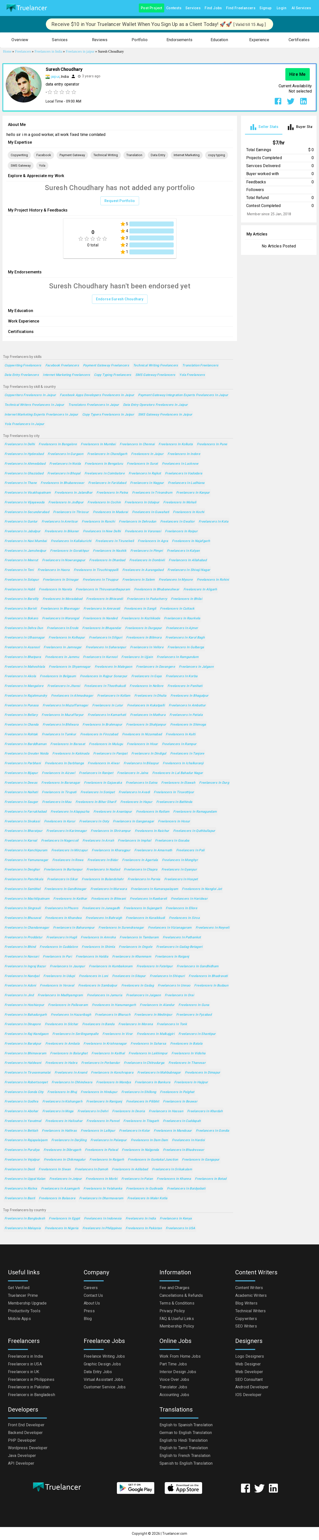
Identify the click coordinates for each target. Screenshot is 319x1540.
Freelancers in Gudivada (144, 1189)
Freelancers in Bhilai (186, 599)
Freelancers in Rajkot (145, 473)
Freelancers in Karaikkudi (145, 918)
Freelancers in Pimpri (146, 551)
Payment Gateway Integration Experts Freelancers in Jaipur (183, 395)
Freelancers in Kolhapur (67, 638)
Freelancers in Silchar (61, 1024)
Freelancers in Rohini (213, 580)
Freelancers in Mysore (176, 580)
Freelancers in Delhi (19, 444)
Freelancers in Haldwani (22, 1063)
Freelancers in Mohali (179, 502)
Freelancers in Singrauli (22, 908)
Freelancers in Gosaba (172, 841)
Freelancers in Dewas (20, 783)
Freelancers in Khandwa (63, 918)
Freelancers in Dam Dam (149, 1140)
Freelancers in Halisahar (64, 1121)
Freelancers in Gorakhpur (69, 551)
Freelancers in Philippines (102, 1228)
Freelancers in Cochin (104, 502)
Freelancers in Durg (214, 783)
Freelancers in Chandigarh (107, 454)
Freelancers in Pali (190, 850)
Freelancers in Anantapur (112, 812)
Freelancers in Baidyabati (186, 1189)
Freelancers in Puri (57, 957)
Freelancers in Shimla (98, 947)
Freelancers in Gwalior (177, 522)
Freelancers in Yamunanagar (26, 860)
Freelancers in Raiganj (172, 957)
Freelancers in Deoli (19, 1169)
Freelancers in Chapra (141, 870)
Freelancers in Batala (186, 1044)
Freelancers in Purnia (144, 879)
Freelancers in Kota (213, 522)
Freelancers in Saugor (21, 802)
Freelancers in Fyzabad (194, 1015)
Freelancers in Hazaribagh (71, 1015)
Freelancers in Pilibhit (142, 1101)
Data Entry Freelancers (21, 375)
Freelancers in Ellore (181, 908)
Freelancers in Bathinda (174, 802)
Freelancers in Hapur (136, 802)
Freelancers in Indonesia (103, 1218)
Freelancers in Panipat (110, 754)
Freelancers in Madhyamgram (60, 995)
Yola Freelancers (192, 375)
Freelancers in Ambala (62, 1044)
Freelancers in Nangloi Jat (202, 889)
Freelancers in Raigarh (106, 1160)
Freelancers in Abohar (21, 1111)
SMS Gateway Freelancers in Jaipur (165, 415)
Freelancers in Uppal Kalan (24, 1179)
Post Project (151, 8)
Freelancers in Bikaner (62, 531)
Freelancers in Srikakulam (172, 1169)
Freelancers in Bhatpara (22, 657)
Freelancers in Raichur (152, 831)
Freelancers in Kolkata (176, 444)
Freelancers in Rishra (20, 1189)
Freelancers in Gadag (137, 986)
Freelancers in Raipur (181, 531)
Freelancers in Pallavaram (68, 1005)
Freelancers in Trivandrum (152, 493)
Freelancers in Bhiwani (108, 899)
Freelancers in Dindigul (148, 754)
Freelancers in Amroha (98, 937)
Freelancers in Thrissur (71, 512)
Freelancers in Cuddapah (182, 1121)
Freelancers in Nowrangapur (63, 560)
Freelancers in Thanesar (187, 1063)
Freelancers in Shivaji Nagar (188, 570)
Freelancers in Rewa (67, 860)
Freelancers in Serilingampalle (75, 1034)
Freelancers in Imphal (134, 841)
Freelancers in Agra (153, 541)
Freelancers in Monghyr (180, 860)
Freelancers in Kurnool (100, 657)
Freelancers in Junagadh (101, 908)
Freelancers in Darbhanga (64, 763)
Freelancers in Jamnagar (63, 647)
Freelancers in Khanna (174, 1179)
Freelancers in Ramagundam (195, 812)
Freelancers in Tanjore (187, 754)
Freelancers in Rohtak (21, 734)
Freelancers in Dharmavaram (101, 1198)
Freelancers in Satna (141, 783)
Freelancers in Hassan (166, 1111)
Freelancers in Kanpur (193, 493)
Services (193, 8)
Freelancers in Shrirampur (111, 831)
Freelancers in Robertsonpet (26, 1082)
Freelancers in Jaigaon (143, 995)
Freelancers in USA (180, 1228)
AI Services (301, 8)
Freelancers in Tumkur (59, 734)
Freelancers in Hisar (142, 744)
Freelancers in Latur (107, 705)
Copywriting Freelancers (22, 365)
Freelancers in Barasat (67, 744)
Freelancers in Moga (58, 1111)
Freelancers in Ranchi (98, 522)
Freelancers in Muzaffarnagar (65, 705)
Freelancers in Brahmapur (102, 725)
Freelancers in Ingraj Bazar (25, 966)
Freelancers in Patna (112, 493)
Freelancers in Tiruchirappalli (96, 570)
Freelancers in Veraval (57, 986)
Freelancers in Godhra (21, 1101)
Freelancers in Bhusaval (22, 918)
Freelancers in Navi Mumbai (25, 541)
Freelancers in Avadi (134, 792)
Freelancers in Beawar (180, 1101)
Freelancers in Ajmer (182, 628)
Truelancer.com (174, 1534)
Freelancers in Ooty (94, 821)
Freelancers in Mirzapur (69, 850)
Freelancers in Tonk (172, 1024)
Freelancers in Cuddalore (59, 947)
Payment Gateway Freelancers (106, 365)
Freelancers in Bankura (152, 1082)
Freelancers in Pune (212, 444)
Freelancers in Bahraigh (104, 918)
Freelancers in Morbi (101, 1179)
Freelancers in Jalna (132, 773)
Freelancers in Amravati (101, 609)
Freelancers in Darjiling (68, 1140)
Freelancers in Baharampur (73, 928)
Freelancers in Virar (117, 1034)
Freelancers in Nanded (100, 618)
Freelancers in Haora (54, 570)
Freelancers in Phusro (61, 908)
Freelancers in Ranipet (96, 773)
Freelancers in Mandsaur (173, 1131)
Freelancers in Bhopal (63, 473)
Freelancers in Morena (135, 1024)
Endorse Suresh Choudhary (119, 299)
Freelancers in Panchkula (23, 879)
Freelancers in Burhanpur (63, 870)
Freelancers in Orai (179, 995)
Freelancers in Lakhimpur (148, 1053)
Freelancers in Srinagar (61, 580)
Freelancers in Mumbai (98, 444)
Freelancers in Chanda (21, 725)
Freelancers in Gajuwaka (103, 783)
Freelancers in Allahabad (188, 560)
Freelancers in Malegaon (113, 667)
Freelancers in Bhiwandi (104, 599)
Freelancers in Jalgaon (196, 667)
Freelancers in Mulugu (106, 744)
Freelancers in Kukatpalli (146, 705)
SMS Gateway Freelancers (155, 375)
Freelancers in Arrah (98, 841)
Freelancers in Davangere (155, 667)
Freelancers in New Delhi (102, 531)
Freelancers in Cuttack (177, 609)
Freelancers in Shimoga (188, 725)
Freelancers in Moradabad (62, 599)
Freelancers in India (141, 1218)
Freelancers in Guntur (21, 522)
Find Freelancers (240, 8)
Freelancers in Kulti (180, 734)
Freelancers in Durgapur (143, 628)
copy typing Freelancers (112, 375)
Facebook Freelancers (62, 365)
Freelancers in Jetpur (65, 1179)
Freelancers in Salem (138, 580)
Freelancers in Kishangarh (62, 1101)
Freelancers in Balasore (57, 1198)
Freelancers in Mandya (113, 1082)
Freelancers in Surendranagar (121, 928)
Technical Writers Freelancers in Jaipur (34, 405)
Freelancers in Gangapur (201, 1160)
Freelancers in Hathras (59, 1131)
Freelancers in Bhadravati (208, 976)
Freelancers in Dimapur (202, 1073)
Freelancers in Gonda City (23, 1092)
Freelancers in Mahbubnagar (159, 1073)
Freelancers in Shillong (138, 1092)
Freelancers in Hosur (174, 821)
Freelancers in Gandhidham (197, 966)
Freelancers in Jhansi (63, 686)
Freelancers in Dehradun (137, 522)
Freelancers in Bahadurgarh (25, 1015)
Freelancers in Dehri (93, 1111)
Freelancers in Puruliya (22, 1150)
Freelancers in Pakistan (144, 1228)
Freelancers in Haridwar (189, 899)
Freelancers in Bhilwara (61, 725)
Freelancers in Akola (20, 676)
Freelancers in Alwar (103, 763)
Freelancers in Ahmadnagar (72, 696)
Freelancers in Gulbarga (185, 647)
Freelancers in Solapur (21, 580)
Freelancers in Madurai (110, 512)
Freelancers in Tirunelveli (114, 541)
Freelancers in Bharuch (112, 1015)
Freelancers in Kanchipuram (25, 850)
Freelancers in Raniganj (104, 1101)
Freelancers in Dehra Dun (23, 628)
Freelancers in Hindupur (99, 1092)
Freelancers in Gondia (212, 1131)
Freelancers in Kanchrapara (112, 1073)
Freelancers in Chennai (137, 444)
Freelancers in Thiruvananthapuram (103, 589)
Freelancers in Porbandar (100, 1063)
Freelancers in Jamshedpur (25, 551)
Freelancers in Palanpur (108, 1140)
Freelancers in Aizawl (58, 773)
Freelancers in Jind (19, 995)
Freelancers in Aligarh (200, 589)
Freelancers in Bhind (20, 947)
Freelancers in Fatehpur (155, 966)
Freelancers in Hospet (181, 879)
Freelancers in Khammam (131, 957)
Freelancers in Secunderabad (26, 512)
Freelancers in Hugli (61, 937)
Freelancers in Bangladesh (24, 1218)
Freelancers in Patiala (186, 715)
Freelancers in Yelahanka (102, 1189)
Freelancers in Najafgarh (191, 541)
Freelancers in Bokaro (21, 618)
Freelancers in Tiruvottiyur (174, 792)
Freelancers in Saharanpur (106, 647)
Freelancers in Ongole (135, 947)
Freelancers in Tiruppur (101, 580)
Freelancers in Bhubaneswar (62, 483)
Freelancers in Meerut (21, 560)
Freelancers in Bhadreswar (183, 1150)
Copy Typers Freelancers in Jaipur (108, 415)
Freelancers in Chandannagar (26, 928)
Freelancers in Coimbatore (104, 473)
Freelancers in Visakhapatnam (27, 493)
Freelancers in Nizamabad (142, 734)
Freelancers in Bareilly (21, 599)
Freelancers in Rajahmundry (25, 696)
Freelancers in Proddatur (23, 937)
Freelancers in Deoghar (22, 870)
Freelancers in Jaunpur (67, 966)
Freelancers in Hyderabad (24, 454)
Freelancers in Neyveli (212, 928)
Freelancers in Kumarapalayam (154, 889)
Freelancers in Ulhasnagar (24, 638)
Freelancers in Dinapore (22, 1024)
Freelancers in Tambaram (139, 937)
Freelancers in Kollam (113, 696)
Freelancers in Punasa (21, 705)
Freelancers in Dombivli (147, 560)
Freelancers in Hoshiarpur (24, 1005)
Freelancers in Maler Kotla (147, 1198)
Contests (173, 8)
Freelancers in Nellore (146, 686)
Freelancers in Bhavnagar (60, 609)
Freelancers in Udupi (59, 976)
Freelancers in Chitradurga (144, 1063)
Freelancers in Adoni (20, 986)
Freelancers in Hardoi (188, 1140)
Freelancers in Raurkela (182, 618)
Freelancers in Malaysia (22, 1228)
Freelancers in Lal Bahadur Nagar (177, 773)
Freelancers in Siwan (55, 1169)
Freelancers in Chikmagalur (65, 1160)
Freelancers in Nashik (109, 551)
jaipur (55, 77)
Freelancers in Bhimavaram (25, 1053)
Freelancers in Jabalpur (22, 531)
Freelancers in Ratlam (152, 812)
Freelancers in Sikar (62, 879)
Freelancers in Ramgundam (177, 657)
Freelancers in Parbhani (22, 763)
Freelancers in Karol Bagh (185, 638)
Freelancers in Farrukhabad (25, 812)
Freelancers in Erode (62, 628)
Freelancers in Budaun (211, 986)
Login (282, 8)
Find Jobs (213, 8)
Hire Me (297, 74)
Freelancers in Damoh (91, 1169)
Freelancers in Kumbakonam (110, 966)
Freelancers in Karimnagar (66, 831)
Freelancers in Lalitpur (98, 1131)
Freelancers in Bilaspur (141, 763)
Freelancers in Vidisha (188, 1053)
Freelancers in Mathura (147, 715)
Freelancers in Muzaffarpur (63, 715)
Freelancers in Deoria (128, 1111)
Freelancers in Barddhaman (25, 744)
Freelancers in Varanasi (143, 531)
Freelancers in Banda (98, 1024)
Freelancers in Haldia (92, 957)
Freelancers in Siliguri (105, 638)
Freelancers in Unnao (174, 986)
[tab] (263, 127)
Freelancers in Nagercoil (60, 841)
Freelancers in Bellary (21, 715)
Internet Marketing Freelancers (66, 375)
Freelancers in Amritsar (60, 522)
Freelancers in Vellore (146, 647)
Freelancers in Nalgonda (140, 1150)
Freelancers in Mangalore (23, 686)
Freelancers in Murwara (108, 889)
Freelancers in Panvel (102, 1121)
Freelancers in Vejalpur (22, 1160)
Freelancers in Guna (193, 1005)
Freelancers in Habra (61, 1063)
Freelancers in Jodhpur (65, 502)
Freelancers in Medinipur (153, 1015)
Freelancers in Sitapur (129, 976)
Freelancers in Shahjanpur (146, 725)
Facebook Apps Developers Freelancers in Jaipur (97, 395)
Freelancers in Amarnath (153, 850)
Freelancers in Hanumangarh (114, 1005)
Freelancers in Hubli (19, 589)
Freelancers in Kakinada (70, 754)
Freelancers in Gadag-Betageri (179, 947)
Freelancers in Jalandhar (73, 493)
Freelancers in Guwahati (150, 512)
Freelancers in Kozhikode (140, 618)
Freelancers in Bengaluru (104, 464)
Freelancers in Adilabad (130, 1169)
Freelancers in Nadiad (103, 870)
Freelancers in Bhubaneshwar (156, 589)
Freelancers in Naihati (21, 792)
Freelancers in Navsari (21, 957)
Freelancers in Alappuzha (70, 812)
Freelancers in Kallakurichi (71, 541)
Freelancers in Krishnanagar (105, 1044)
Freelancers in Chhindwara (72, 1082)
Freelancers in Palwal (101, 1150)
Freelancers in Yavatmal (22, 1121)
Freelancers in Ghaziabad (23, 473)
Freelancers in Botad (210, 1179)
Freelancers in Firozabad (99, 734)
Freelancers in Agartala (140, 860)
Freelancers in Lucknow (180, 464)
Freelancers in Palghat (177, 1092)
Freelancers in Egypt (64, 1218)
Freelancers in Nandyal (21, 976)
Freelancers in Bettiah (21, 1131)
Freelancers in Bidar (102, 860)
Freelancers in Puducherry (147, 599)
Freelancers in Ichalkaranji (183, 763)
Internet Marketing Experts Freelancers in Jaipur (41, 415)
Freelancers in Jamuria (104, 995)
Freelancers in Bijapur (21, 773)
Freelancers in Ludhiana (186, 483)
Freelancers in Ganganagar (133, 821)
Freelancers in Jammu (62, 657)
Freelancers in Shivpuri (167, 976)
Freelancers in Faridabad (107, 483)
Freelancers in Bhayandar (101, 628)
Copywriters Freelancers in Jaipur (30, 395)
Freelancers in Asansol (22, 647)
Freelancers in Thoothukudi (105, 686)
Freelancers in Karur (59, 821)
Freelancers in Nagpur (147, 483)
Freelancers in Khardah (205, 1111)
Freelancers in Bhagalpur (189, 696)
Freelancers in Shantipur (197, 1034)
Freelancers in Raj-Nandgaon (26, 1034)
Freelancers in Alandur (157, 1005)
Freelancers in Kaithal (108, 1053)
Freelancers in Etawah (178, 783)
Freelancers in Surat (142, 464)
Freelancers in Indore (183, 454)
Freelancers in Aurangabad (142, 570)
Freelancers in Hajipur (191, 1082)
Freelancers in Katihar (70, 899)
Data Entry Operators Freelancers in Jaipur (155, 405)
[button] (20, 40)
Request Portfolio (120, 201)
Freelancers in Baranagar (60, 783)
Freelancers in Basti (19, 1198)
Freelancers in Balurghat (68, 1053)
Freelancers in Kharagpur (111, 850)
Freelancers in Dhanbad (107, 560)
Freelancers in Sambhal (22, 889)
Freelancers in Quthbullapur (194, 831)
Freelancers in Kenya (176, 1218)
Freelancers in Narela (55, 589)
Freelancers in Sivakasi (22, 821)
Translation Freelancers (200, 365)
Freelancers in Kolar (134, 1131)
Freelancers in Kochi (188, 512)
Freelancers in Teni (19, 570)
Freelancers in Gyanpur (179, 870)
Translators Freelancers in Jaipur (93, 405)
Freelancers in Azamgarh (60, 1189)
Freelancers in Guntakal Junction (153, 1160)
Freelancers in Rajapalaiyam (25, 1140)
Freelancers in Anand (71, 1073)
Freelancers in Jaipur (147, 454)
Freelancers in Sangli (140, 609)
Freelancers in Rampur (179, 744)
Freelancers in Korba (181, 676)
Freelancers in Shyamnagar (69, 667)
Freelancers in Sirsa (184, 918)
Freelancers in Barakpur (22, 1044)
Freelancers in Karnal (20, 841)
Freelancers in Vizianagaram (170, 928)
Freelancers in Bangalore (58, 444)
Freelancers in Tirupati (59, 792)
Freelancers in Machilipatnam (26, 899)
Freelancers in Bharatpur (23, 831)
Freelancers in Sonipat (98, 792)
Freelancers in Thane (20, 483)
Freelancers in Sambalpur (97, 986)
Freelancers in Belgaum (58, 676)
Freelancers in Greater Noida (26, 754)
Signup (265, 8)
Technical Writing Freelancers (155, 365)
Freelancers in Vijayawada (24, 502)
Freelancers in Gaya (146, 676)
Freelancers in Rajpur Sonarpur (103, 676)
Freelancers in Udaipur (142, 502)
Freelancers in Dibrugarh (62, 1150)
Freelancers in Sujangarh (143, 908)
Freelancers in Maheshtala (24, 667)
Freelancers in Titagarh (141, 1121)
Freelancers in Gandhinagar (65, 889)
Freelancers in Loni (93, 976)
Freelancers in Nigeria (62, 1228)
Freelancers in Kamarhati (107, 715)
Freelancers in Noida (65, 464)
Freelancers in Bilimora (143, 638)
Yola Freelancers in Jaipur (24, 424)
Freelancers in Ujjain (137, 657)
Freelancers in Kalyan (183, 551)
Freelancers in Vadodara (183, 473)
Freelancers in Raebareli (148, 899)
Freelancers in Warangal (60, 618)
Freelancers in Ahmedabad (24, 464)
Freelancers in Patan (137, 1179)
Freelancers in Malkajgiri (155, 1034)
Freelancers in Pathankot (182, 937)
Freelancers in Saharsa (148, 1044)
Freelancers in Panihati (185, 686)
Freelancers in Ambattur (187, 705)
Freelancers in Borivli (20, 609)
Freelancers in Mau (57, 802)
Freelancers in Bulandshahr (103, 879)
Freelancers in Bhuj (62, 1092)
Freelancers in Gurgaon (65, 454)
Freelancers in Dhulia (150, 696)
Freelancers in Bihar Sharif (96, 802)
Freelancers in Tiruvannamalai (27, 1073)
